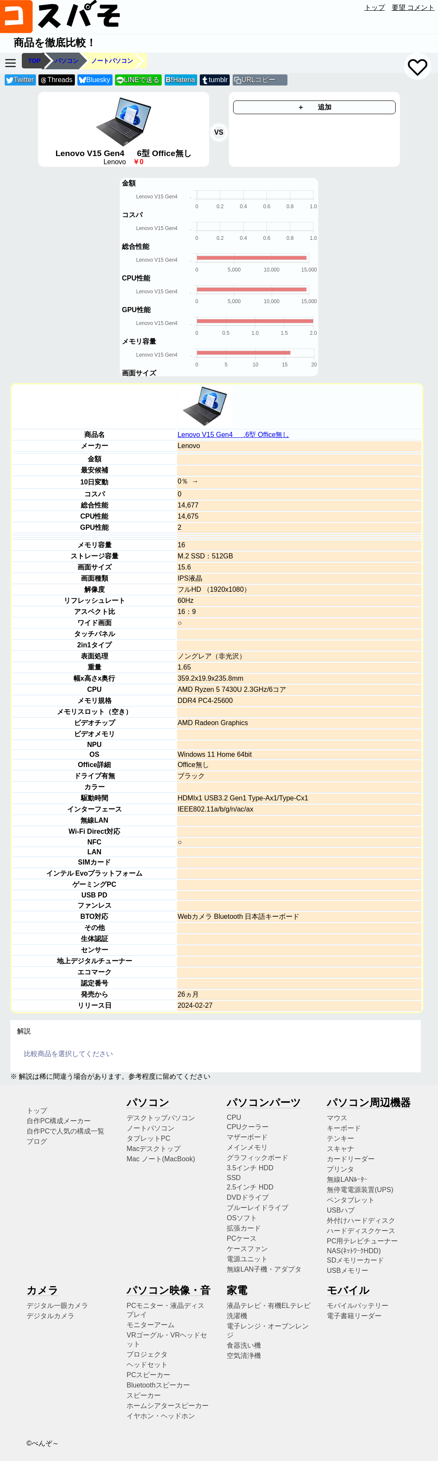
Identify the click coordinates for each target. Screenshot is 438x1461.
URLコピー (258, 79)
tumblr (214, 80)
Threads (56, 80)
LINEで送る (138, 80)
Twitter (20, 80)
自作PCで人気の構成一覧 (65, 1131)
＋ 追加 (314, 107)
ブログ (37, 1141)
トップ (374, 7)
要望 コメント (413, 7)
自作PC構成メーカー (59, 1121)
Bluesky (94, 80)
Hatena (180, 79)
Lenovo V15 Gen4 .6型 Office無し (233, 434)
